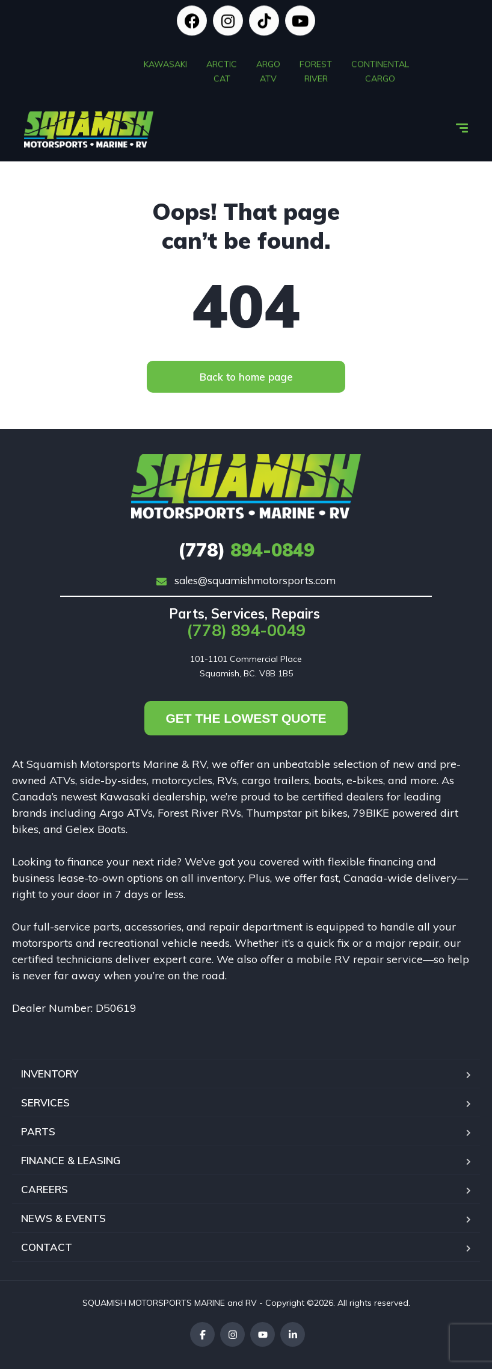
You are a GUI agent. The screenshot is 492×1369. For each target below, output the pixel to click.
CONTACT (46, 1247)
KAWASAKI (165, 60)
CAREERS (44, 1189)
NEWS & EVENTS (63, 1218)
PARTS (38, 1131)
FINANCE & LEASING (70, 1160)
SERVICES (45, 1102)
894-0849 (246, 549)
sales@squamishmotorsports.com (246, 580)
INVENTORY (49, 1073)
